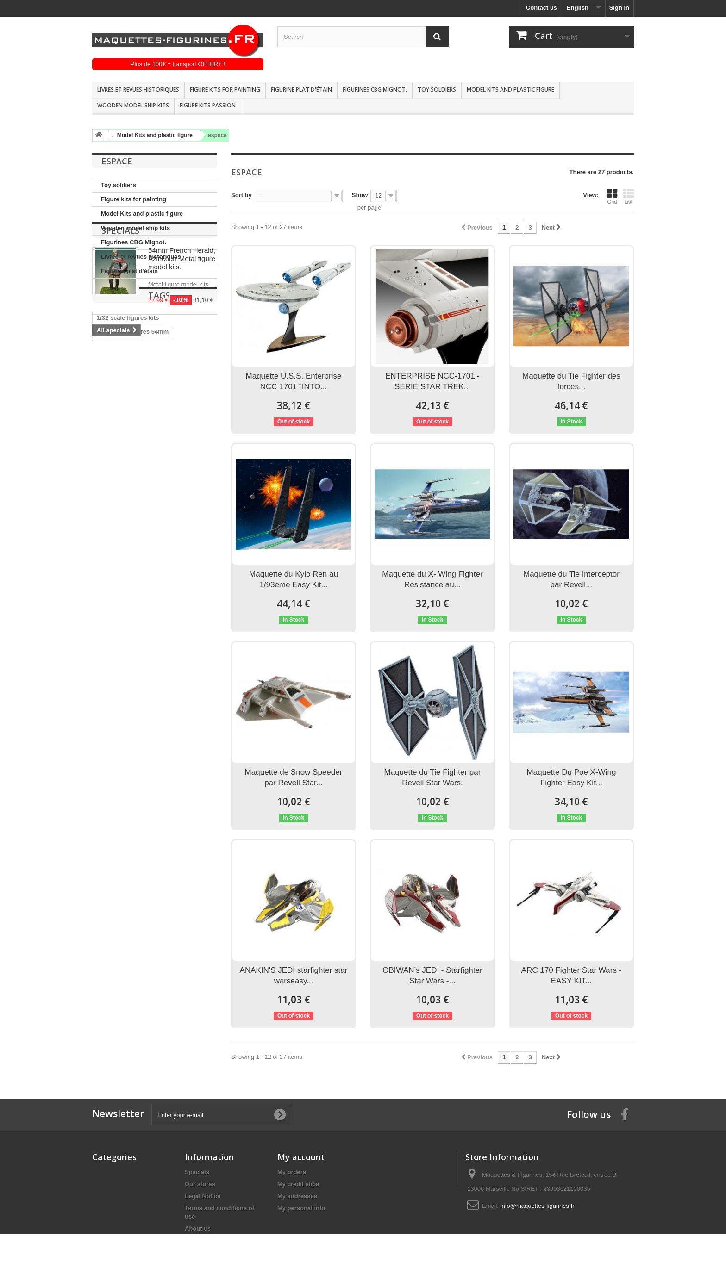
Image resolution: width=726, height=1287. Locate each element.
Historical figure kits (126, 520)
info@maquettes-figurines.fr (538, 1205)
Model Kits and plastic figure (510, 89)
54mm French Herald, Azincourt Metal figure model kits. (181, 329)
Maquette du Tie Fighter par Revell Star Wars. (432, 777)
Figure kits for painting (225, 89)
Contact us (541, 7)
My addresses (297, 1196)
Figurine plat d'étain (301, 89)
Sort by (241, 195)
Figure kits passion (208, 105)
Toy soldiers (437, 89)
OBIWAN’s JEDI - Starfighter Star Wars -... (432, 975)
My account (301, 1157)
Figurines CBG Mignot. (375, 89)
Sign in (619, 7)
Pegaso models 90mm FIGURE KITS (148, 534)
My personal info (301, 1208)
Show (360, 195)
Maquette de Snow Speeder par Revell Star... (294, 777)
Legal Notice (202, 1196)
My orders (291, 1172)
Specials (120, 300)
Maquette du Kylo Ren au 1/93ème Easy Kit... (293, 579)
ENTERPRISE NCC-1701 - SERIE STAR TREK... (432, 381)
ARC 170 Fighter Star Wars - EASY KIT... (571, 975)
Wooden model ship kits (133, 105)
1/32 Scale (111, 548)
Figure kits (196, 493)
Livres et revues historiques (138, 89)
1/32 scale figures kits (128, 451)
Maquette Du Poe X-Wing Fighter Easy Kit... (571, 777)
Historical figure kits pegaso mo (142, 507)
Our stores (200, 1184)
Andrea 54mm (117, 479)
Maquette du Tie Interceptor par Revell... (571, 579)
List (628, 196)
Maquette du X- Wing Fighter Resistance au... (432, 579)
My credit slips (298, 1184)
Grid (612, 196)
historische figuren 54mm (133, 493)
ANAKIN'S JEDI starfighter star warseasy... (294, 975)
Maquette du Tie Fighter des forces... (571, 381)
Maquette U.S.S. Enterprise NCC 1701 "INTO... (294, 381)
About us (198, 1228)
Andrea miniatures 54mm (133, 465)
